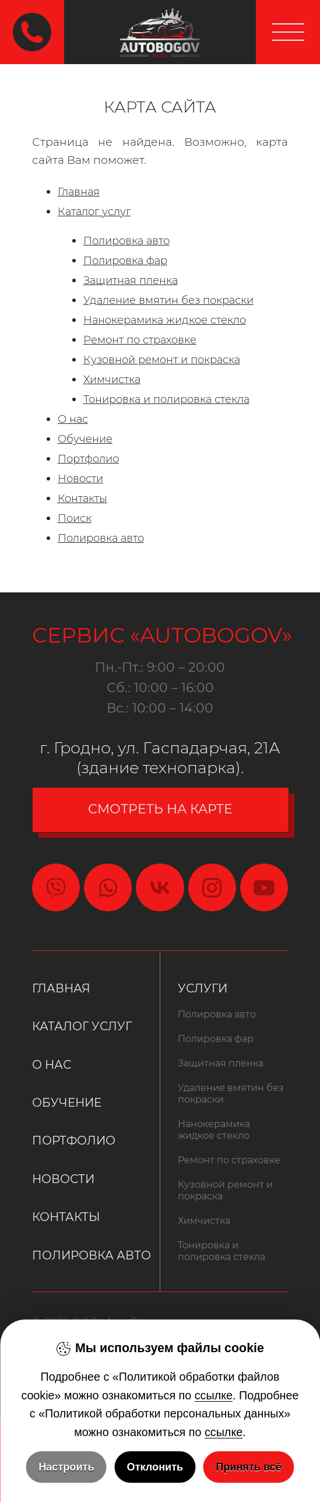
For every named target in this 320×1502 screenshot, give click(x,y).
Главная (79, 191)
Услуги (202, 988)
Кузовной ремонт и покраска (161, 359)
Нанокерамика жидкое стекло (164, 320)
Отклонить (155, 1467)
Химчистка (111, 379)
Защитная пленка (130, 280)
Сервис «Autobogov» (160, 635)
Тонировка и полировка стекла (166, 399)
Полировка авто (126, 240)
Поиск (75, 518)
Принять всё (249, 1467)
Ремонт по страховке (139, 339)
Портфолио (88, 458)
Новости (80, 478)
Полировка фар (125, 260)
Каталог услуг (94, 211)
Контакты (82, 498)
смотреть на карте (160, 809)
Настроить (66, 1467)
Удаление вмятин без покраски (168, 300)
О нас (73, 419)
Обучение (85, 438)
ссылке (214, 1395)
